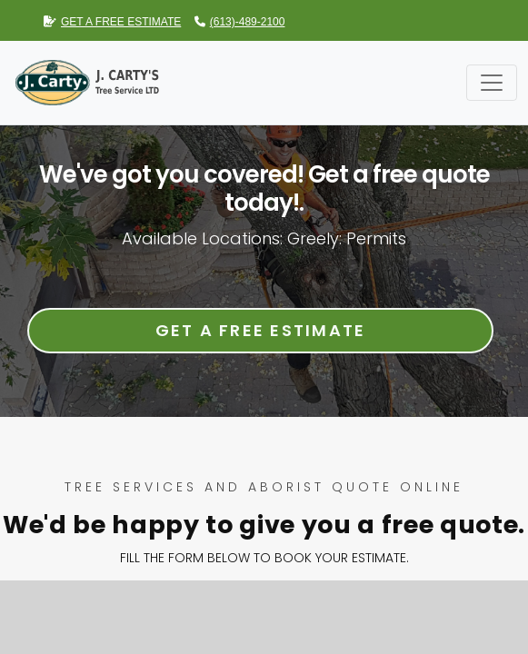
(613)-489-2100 (239, 21)
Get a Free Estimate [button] (260, 330)
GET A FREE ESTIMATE (112, 21)
